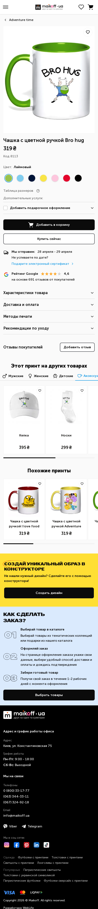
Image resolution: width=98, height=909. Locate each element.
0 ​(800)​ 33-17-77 (16, 791)
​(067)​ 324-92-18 (16, 802)
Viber (10, 826)
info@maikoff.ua (16, 815)
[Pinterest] (26, 845)
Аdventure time (21, 20)
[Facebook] (16, 845)
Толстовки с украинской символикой (29, 875)
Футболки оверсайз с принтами (66, 880)
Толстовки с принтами (67, 857)
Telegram (32, 826)
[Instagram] (6, 845)
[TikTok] (46, 845)
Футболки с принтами (33, 857)
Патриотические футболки (21, 880)
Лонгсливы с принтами (52, 863)
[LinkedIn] (36, 845)
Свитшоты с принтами (18, 863)
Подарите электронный (43, 264)
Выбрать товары (49, 695)
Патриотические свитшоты (42, 870)
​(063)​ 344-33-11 (16, 796)
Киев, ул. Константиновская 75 (27, 746)
